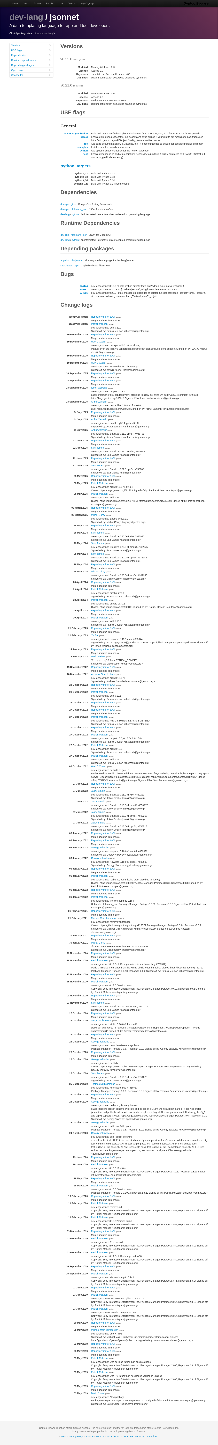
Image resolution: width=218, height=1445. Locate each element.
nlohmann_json (79, 209)
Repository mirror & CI (103, 316)
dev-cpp (64, 204)
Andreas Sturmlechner (103, 674)
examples (82, 147)
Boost (117, 1436)
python (84, 150)
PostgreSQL (76, 1436)
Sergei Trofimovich (101, 1020)
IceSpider (152, 1436)
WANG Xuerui (98, 341)
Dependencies (31, 55)
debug (84, 137)
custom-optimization (76, 133)
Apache (89, 1436)
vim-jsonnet (77, 260)
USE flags (31, 50)
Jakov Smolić (98, 791)
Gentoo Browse (196, 3)
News (26, 3)
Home (15, 3)
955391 (84, 289)
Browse (37, 3)
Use (61, 3)
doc (85, 143)
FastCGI (100, 1436)
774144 (84, 286)
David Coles (97, 1393)
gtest (73, 204)
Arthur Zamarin (99, 401)
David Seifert (98, 656)
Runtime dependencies (31, 60)
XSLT (109, 1436)
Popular (50, 3)
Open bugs (31, 70)
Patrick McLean (99, 324)
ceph (76, 265)
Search (71, 3)
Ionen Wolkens (99, 387)
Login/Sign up (87, 3)
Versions (31, 45)
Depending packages (31, 65)
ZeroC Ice (127, 1436)
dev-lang (26, 17)
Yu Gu (94, 635)
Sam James (97, 447)
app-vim (64, 260)
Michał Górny (98, 515)
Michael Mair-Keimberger (104, 918)
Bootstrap (140, 1436)
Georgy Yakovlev (100, 847)
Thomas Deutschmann (103, 1084)
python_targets (75, 166)
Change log (31, 75)
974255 (84, 292)
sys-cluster (66, 265)
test (85, 154)
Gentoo (64, 1436)
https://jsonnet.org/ (43, 33)
